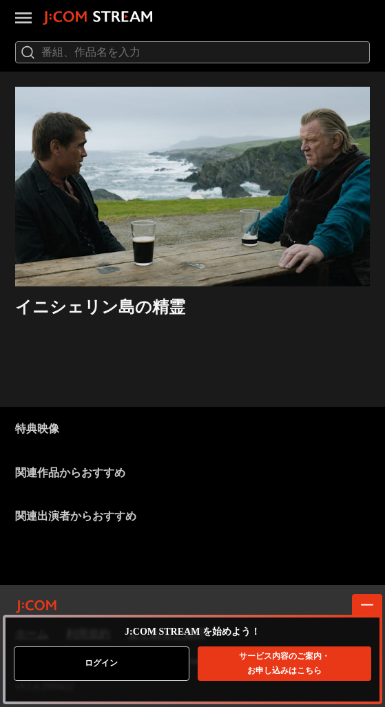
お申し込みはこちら (284, 663)
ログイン (101, 663)
